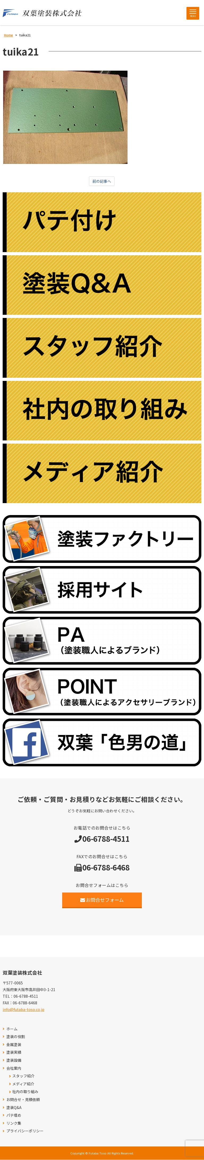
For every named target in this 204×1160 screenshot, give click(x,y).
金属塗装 (13, 1044)
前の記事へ (101, 181)
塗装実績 (13, 1052)
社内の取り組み (25, 1091)
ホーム (12, 1028)
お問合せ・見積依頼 (23, 1099)
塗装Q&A (14, 1107)
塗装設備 (13, 1060)
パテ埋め (13, 1115)
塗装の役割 (15, 1036)
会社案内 (13, 1068)
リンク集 (13, 1123)
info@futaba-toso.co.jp (23, 1009)
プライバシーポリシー (25, 1131)
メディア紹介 (23, 1084)
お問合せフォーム (102, 899)
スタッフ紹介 (23, 1076)
